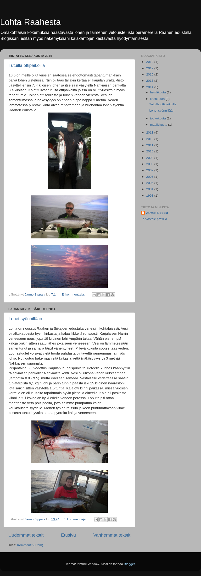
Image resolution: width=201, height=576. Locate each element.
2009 (150, 158)
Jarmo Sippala (157, 213)
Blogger (129, 564)
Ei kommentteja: (73, 294)
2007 (150, 170)
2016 (150, 74)
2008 (150, 164)
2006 (150, 176)
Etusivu (68, 535)
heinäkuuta (158, 92)
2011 (150, 145)
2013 (150, 132)
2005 (150, 183)
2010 (150, 151)
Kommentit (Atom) (30, 545)
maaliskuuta (159, 124)
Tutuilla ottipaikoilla (27, 65)
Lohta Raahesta (30, 22)
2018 (150, 62)
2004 (150, 189)
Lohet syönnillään (25, 318)
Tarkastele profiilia (154, 219)
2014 (150, 87)
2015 (150, 80)
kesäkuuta (158, 99)
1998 (150, 195)
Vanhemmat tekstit (111, 535)
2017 (150, 68)
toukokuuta (158, 118)
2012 (150, 139)
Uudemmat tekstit (26, 535)
